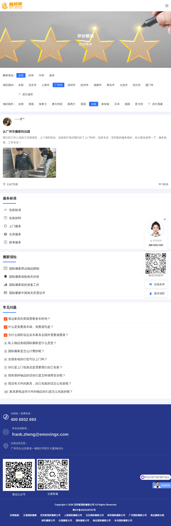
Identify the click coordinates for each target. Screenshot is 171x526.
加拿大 (43, 104)
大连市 (124, 84)
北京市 (32, 84)
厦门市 (149, 84)
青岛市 (111, 84)
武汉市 (137, 84)
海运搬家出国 (157, 515)
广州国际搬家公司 (138, 515)
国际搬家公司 (82, 520)
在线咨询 (159, 284)
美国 (31, 104)
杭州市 (85, 84)
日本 (117, 104)
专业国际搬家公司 (123, 520)
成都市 (98, 84)
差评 (52, 75)
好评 (31, 75)
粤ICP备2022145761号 (84, 510)
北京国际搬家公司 (95, 515)
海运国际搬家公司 (102, 520)
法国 (93, 104)
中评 (41, 75)
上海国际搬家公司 (73, 515)
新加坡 (105, 104)
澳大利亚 (57, 104)
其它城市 (25, 94)
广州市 (58, 84)
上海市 (45, 84)
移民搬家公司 (48, 520)
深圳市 (71, 84)
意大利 (139, 104)
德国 (127, 104)
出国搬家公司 (65, 520)
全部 (21, 75)
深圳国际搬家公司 (116, 515)
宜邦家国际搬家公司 (50, 515)
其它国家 (155, 104)
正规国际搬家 (30, 515)
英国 (83, 104)
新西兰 (71, 104)
